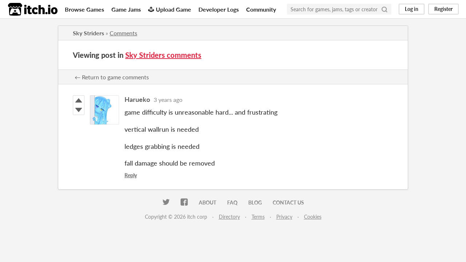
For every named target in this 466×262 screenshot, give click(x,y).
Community (261, 9)
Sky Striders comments (163, 55)
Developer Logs (218, 9)
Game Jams (126, 9)
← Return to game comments (112, 77)
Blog (255, 202)
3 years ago (168, 99)
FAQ (232, 202)
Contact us (288, 202)
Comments (123, 32)
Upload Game (169, 9)
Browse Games (84, 9)
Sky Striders (88, 32)
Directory (229, 217)
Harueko (137, 99)
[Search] (384, 9)
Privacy (284, 217)
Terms (258, 217)
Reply (131, 175)
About (207, 202)
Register (443, 9)
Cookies (312, 217)
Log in (411, 9)
